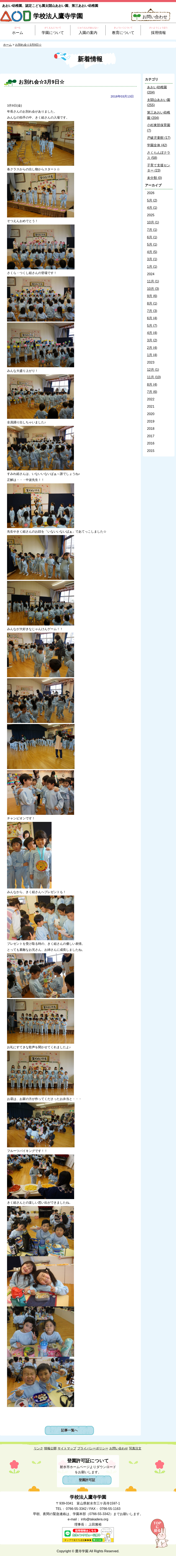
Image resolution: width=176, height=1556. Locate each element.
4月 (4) (152, 333)
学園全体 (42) (157, 145)
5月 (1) (152, 244)
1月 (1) (152, 266)
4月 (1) (152, 207)
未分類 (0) (154, 178)
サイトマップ (67, 1448)
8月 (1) (152, 303)
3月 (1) (152, 259)
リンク (38, 1448)
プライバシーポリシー (92, 1448)
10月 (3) (153, 289)
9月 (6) (152, 296)
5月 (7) (152, 325)
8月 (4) (152, 384)
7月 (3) (152, 311)
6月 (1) (152, 237)
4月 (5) (152, 252)
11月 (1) (153, 281)
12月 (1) (153, 369)
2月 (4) (152, 347)
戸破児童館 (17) (158, 137)
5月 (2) (152, 200)
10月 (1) (153, 222)
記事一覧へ (69, 1430)
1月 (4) (152, 355)
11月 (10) (154, 377)
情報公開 (50, 1448)
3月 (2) (152, 340)
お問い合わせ (154, 16)
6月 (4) (152, 318)
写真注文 (135, 1448)
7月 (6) (152, 392)
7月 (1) (152, 230)
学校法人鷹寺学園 (58, 16)
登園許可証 (87, 1480)
